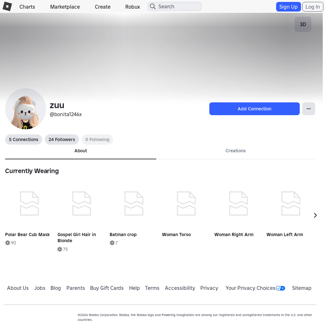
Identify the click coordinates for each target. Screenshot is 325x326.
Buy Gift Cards (107, 288)
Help (134, 288)
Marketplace (65, 7)
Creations (236, 151)
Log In (313, 7)
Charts (27, 7)
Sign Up (288, 7)
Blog (55, 288)
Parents (75, 288)
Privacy (209, 288)
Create (103, 7)
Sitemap (302, 288)
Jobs (39, 288)
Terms (152, 288)
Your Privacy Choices (255, 288)
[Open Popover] (308, 108)
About (80, 151)
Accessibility (180, 288)
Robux (132, 7)
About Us (18, 288)
